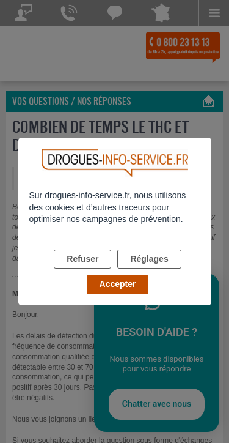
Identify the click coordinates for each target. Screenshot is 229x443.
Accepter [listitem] (118, 284)
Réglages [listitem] (149, 259)
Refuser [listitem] (82, 259)
